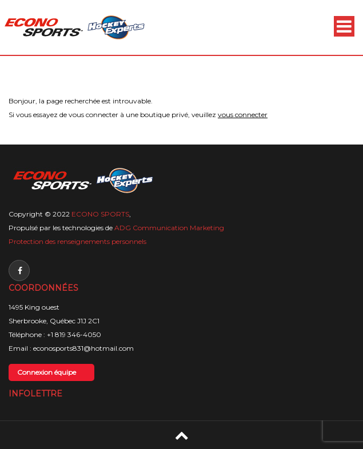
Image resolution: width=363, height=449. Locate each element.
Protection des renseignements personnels (77, 241)
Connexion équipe (46, 372)
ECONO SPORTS (100, 214)
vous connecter (243, 114)
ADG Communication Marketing (169, 227)
